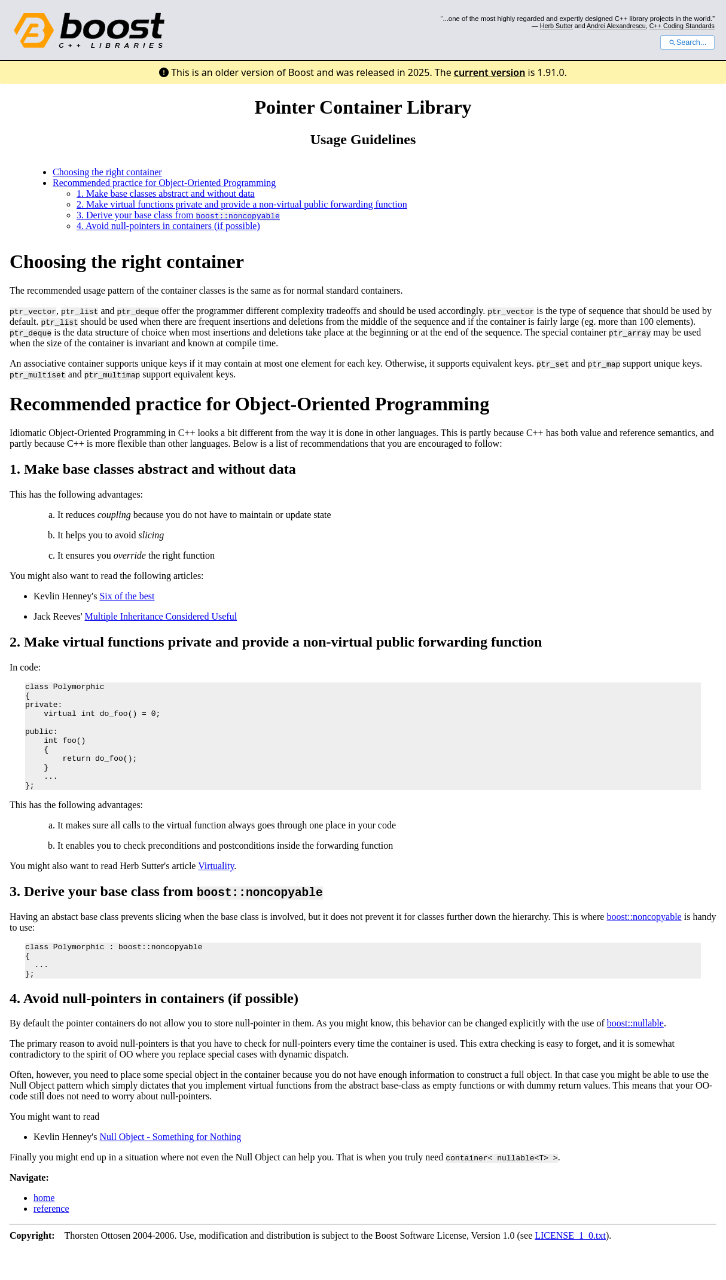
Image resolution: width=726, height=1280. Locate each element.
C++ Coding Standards (682, 25)
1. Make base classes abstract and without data (166, 193)
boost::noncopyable (643, 938)
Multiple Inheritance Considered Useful (161, 616)
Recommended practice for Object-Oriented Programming (164, 183)
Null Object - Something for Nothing (170, 1165)
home (44, 1226)
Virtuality (216, 887)
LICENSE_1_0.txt (570, 1264)
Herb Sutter (556, 25)
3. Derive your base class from (178, 215)
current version (490, 72)
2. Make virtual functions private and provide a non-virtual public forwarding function (242, 204)
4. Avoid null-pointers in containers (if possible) (168, 226)
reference (51, 1237)
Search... (687, 42)
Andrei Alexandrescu (616, 25)
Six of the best (126, 596)
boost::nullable (635, 1052)
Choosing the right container (107, 172)
